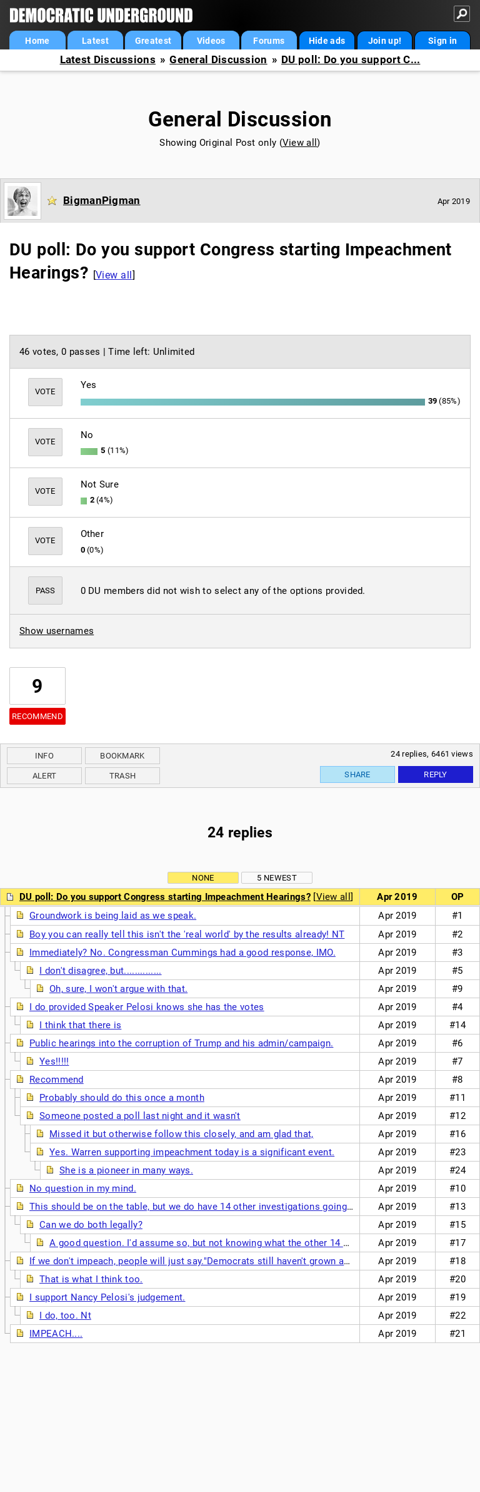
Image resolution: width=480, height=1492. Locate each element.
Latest (95, 41)
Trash (122, 775)
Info (44, 755)
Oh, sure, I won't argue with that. (118, 988)
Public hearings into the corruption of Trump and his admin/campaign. (181, 1043)
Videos (211, 41)
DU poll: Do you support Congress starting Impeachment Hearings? (165, 896)
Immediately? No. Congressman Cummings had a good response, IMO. (182, 952)
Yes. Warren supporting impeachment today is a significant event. (191, 1152)
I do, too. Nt (65, 1315)
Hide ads (327, 41)
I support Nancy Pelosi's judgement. (107, 1297)
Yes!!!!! (54, 1061)
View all (299, 142)
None (203, 877)
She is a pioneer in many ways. (126, 1170)
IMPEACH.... (55, 1333)
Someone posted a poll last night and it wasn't (140, 1116)
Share (357, 774)
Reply (436, 774)
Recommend (37, 716)
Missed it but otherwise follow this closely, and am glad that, (181, 1134)
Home (37, 41)
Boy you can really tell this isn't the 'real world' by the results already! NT (186, 934)
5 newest (276, 877)
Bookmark (122, 755)
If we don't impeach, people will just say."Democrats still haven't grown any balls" (205, 1261)
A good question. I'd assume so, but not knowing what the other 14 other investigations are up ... (259, 1243)
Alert (44, 775)
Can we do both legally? (90, 1224)
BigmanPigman (102, 200)
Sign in (442, 41)
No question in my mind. (82, 1188)
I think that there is (80, 1025)
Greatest (153, 41)
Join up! (384, 41)
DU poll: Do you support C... (350, 60)
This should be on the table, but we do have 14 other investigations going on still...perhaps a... (233, 1206)
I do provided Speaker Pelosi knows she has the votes (146, 1007)
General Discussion (218, 60)
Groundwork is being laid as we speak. (112, 915)
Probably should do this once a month (121, 1097)
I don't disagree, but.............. (100, 970)
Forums (268, 41)
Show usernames (56, 630)
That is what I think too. (91, 1279)
